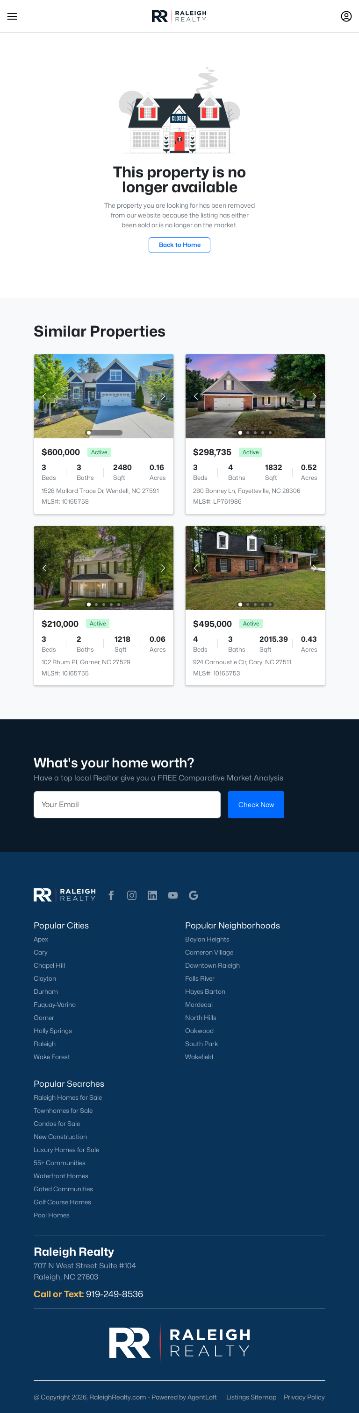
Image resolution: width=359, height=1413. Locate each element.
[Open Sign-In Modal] (346, 16)
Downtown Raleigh (212, 965)
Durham (46, 991)
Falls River (200, 978)
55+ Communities (60, 1163)
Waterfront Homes (61, 1176)
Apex (41, 939)
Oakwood (199, 1030)
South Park (201, 1043)
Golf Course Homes (62, 1202)
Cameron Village (209, 952)
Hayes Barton (205, 991)
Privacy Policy (304, 1397)
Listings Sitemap (251, 1397)
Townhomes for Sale (63, 1110)
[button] (12, 16)
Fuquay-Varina (55, 1004)
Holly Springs (53, 1030)
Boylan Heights (207, 939)
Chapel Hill (49, 965)
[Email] (127, 804)
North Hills (200, 1017)
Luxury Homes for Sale (66, 1149)
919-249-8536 (114, 1294)
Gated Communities (63, 1189)
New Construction (60, 1136)
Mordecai (199, 1004)
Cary (40, 952)
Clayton (45, 978)
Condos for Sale (57, 1123)
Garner (44, 1017)
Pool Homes (52, 1215)
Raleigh (45, 1043)
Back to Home (180, 244)
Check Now (256, 804)
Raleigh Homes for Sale (68, 1097)
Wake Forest (52, 1057)
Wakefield (199, 1057)
